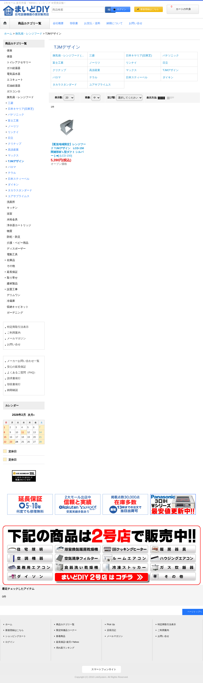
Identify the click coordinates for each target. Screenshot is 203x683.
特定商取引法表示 (18, 326)
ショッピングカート (15, 636)
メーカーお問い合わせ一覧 (23, 360)
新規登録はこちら (149, 9)
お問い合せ (14, 344)
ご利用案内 (14, 332)
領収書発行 (14, 384)
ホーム (8, 624)
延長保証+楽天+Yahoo (67, 642)
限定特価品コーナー (66, 630)
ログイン (121, 9)
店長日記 (111, 630)
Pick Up (111, 624)
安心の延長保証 (16, 366)
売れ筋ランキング (65, 647)
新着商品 (60, 636)
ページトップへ (194, 612)
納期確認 (12, 390)
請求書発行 (14, 378)
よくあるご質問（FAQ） (22, 372)
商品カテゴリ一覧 (65, 624)
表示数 (59, 97)
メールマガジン (16, 338)
